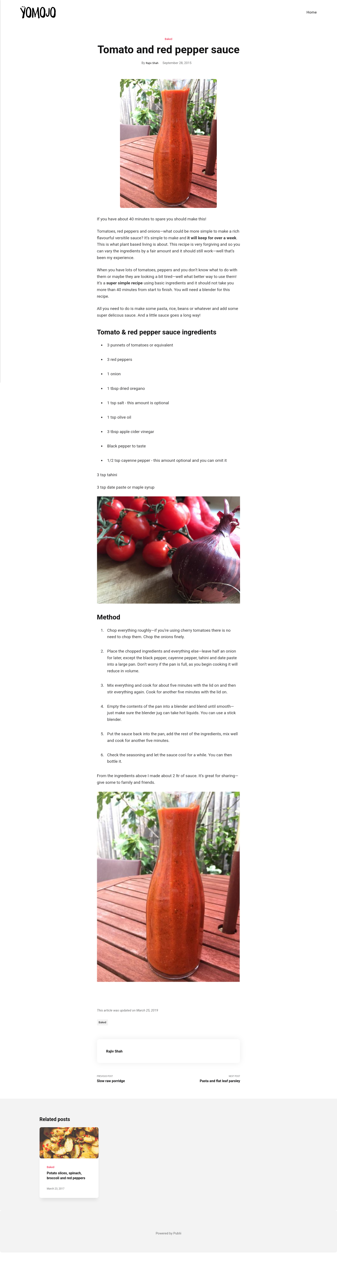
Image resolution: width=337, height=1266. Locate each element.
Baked (168, 39)
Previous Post (133, 1081)
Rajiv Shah (152, 64)
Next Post (204, 1081)
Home (311, 12)
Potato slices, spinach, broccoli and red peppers (67, 1186)
